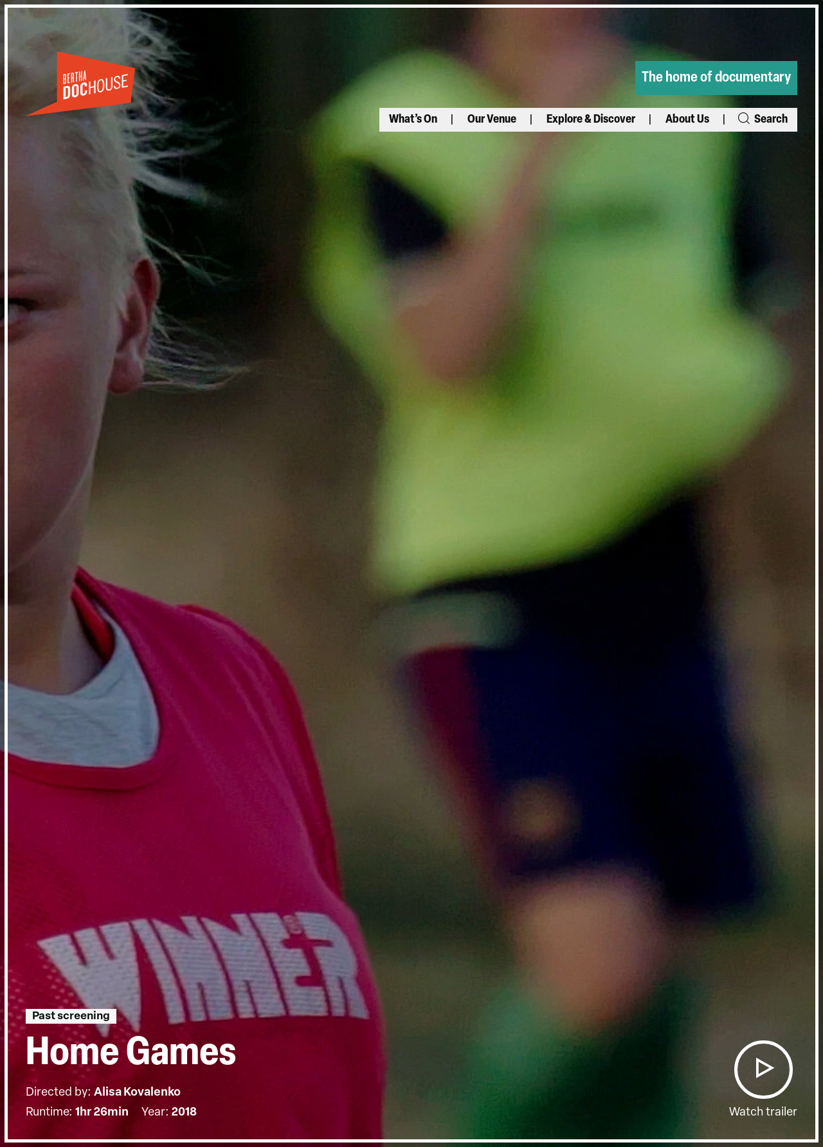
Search (762, 120)
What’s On (413, 120)
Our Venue (491, 120)
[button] (763, 1070)
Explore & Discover (591, 120)
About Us (687, 120)
